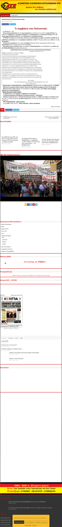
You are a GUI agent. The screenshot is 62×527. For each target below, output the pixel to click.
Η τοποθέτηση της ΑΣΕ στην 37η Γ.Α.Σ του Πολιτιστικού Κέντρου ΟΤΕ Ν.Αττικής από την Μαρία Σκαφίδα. (10, 150)
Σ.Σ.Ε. (2, 244)
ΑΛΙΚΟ (4, 255)
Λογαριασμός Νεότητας (6, 260)
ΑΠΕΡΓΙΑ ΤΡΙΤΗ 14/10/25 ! (16, 395)
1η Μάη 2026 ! (14, 15)
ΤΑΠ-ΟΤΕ (4, 250)
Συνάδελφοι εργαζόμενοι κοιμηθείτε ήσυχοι (19, 383)
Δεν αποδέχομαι (30, 522)
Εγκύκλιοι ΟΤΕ (4, 239)
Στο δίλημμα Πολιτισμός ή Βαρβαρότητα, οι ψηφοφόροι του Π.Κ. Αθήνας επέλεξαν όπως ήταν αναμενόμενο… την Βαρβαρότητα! (31, 153)
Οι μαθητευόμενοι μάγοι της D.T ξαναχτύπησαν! (10, 128)
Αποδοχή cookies (19, 522)
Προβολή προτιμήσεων (41, 522)
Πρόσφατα (4, 368)
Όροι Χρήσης (34, 525)
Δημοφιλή (10, 368)
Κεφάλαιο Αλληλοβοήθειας (7, 262)
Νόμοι (2, 237)
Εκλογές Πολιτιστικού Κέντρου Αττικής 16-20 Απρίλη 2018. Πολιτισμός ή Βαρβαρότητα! (50, 151)
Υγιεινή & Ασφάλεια (6, 257)
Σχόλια (16, 368)
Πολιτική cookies (28, 525)
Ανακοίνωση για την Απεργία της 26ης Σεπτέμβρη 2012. (51, 128)
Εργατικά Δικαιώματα (6, 235)
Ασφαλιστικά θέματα (6, 246)
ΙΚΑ (3, 248)
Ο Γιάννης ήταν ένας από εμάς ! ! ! (17, 377)
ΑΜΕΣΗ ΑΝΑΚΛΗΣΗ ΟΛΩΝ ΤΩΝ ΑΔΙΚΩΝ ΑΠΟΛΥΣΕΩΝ (24, 389)
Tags (21, 368)
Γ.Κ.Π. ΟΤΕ (4, 242)
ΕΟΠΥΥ (4, 252)
